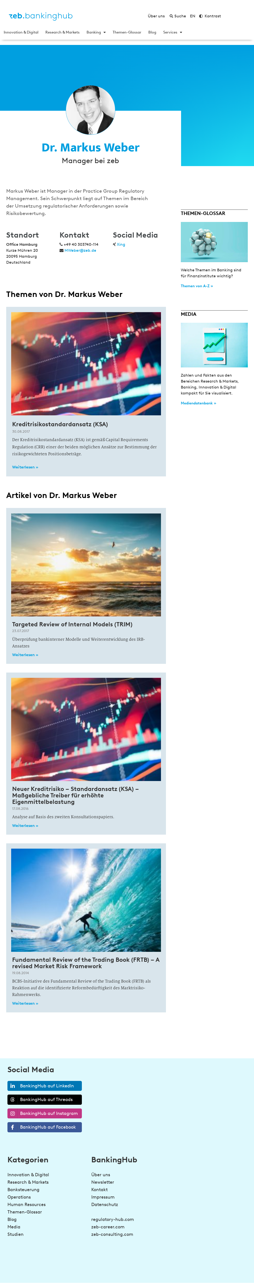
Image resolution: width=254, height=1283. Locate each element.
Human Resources (26, 1204)
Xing (121, 244)
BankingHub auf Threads (40, 1099)
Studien (15, 1234)
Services (172, 32)
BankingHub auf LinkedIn (41, 1086)
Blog (152, 32)
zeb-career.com (108, 1227)
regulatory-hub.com (112, 1219)
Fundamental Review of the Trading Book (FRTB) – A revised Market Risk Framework (85, 963)
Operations (19, 1197)
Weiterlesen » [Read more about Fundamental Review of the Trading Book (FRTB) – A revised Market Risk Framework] (25, 1003)
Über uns (100, 1174)
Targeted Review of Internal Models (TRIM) (72, 624)
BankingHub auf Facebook (42, 1127)
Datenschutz (104, 1204)
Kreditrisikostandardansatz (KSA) (60, 424)
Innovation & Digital (21, 32)
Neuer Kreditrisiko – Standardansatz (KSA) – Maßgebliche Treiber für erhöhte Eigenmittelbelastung (75, 795)
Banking (96, 32)
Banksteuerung (23, 1189)
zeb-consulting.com (112, 1234)
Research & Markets (62, 32)
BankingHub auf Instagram (43, 1113)
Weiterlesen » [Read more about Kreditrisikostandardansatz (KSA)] (25, 467)
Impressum (103, 1197)
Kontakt (99, 1189)
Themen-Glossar (127, 32)
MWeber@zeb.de (80, 250)
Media (13, 1227)
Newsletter (102, 1182)
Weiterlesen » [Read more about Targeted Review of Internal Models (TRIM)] (25, 654)
